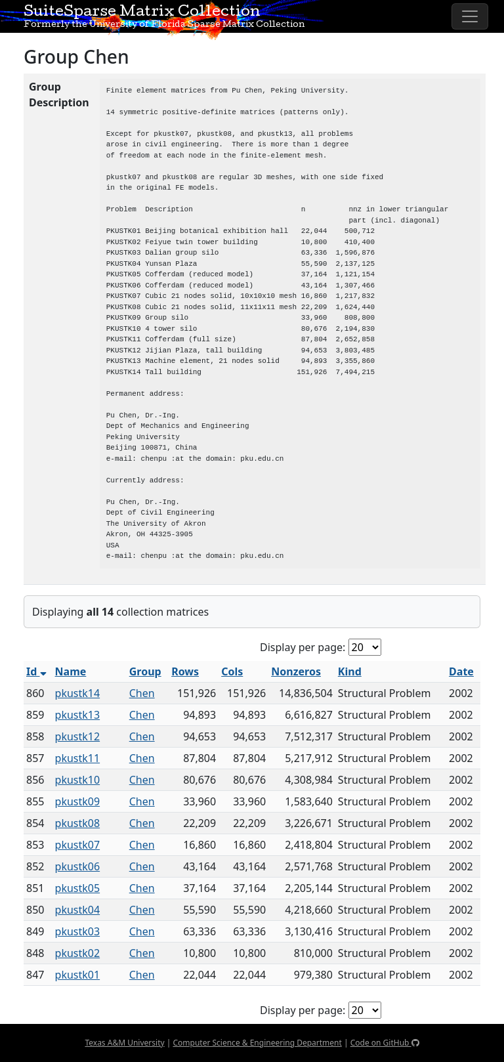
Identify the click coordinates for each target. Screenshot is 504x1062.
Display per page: (302, 647)
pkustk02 (77, 953)
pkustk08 (77, 823)
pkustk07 (77, 845)
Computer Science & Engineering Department (257, 1042)
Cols (232, 671)
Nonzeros (296, 671)
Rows (185, 671)
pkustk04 (77, 910)
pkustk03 (77, 931)
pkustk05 (77, 888)
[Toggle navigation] (470, 16)
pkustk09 (77, 801)
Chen (142, 693)
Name (71, 671)
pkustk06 (77, 866)
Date (461, 671)
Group (145, 671)
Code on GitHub (384, 1042)
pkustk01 (77, 974)
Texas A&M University (124, 1042)
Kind (350, 671)
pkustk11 (77, 758)
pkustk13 (77, 715)
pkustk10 (77, 780)
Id (36, 671)
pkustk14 (77, 693)
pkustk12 (77, 736)
